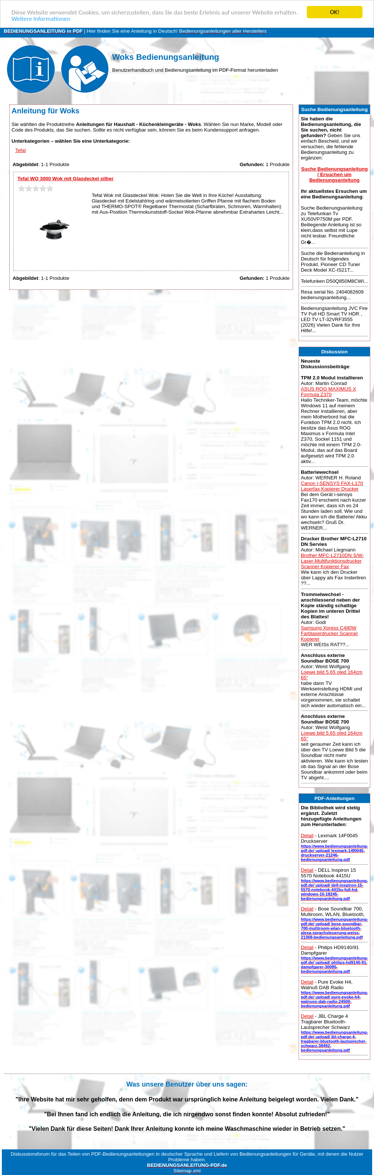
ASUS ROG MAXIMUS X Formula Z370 (328, 391)
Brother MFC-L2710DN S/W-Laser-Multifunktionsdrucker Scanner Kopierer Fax (332, 561)
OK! (334, 12)
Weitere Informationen (41, 18)
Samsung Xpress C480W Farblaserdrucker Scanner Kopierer (329, 633)
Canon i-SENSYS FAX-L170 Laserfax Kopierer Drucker (332, 486)
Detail (307, 835)
